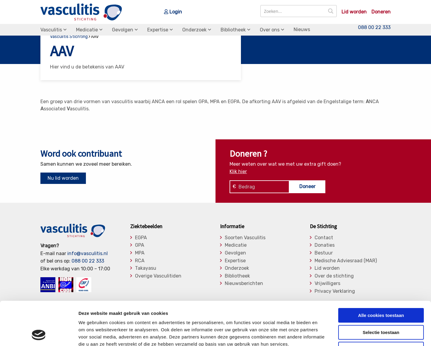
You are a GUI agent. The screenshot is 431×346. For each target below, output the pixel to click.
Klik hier (238, 171)
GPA (139, 245)
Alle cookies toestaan (381, 274)
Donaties (325, 245)
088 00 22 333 (374, 27)
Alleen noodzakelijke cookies (381, 308)
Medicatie (87, 30)
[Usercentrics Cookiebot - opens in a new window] (39, 334)
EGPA (141, 237)
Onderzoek (194, 30)
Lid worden (354, 12)
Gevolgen (122, 30)
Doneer (307, 186)
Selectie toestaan (381, 291)
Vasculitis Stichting (69, 36)
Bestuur (324, 253)
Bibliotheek (233, 30)
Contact (324, 237)
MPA (140, 253)
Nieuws (302, 29)
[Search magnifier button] (330, 11)
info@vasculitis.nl (87, 253)
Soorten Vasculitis (245, 237)
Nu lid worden (63, 178)
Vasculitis (51, 30)
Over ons (270, 30)
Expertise (157, 30)
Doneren (381, 12)
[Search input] (293, 11)
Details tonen (323, 334)
